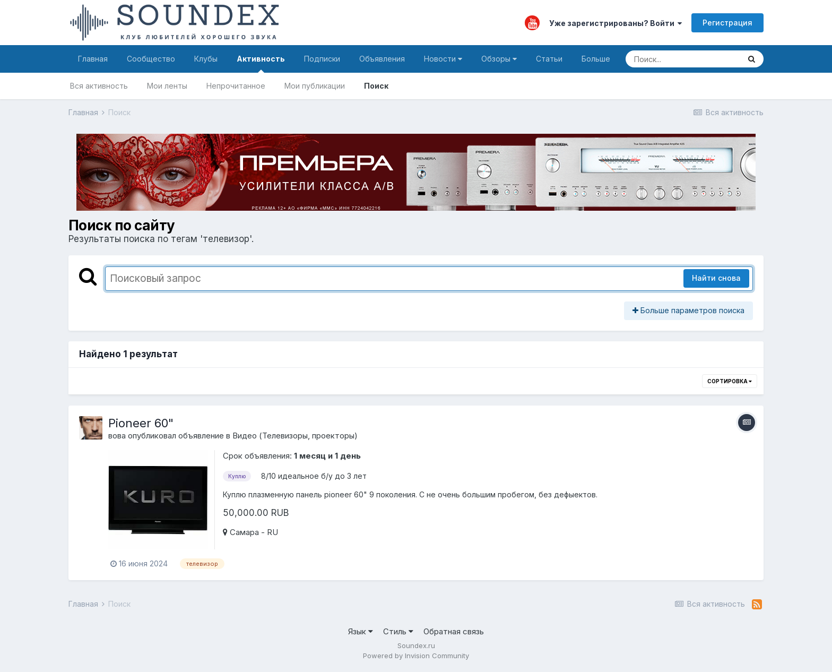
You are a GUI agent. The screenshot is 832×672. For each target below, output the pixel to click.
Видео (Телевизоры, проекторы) (295, 435)
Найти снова (716, 277)
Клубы (206, 58)
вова (117, 435)
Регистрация (727, 22)
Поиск (376, 85)
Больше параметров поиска (688, 310)
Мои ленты (167, 85)
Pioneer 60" (141, 423)
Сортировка (729, 381)
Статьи (549, 58)
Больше (596, 58)
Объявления (382, 58)
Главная (93, 58)
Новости (443, 58)
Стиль (398, 631)
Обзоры (499, 58)
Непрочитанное (235, 85)
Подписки (322, 58)
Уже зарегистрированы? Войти (615, 23)
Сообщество (151, 58)
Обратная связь (453, 631)
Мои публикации (314, 85)
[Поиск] (683, 58)
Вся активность (99, 85)
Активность (261, 63)
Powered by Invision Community (416, 655)
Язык (360, 631)
